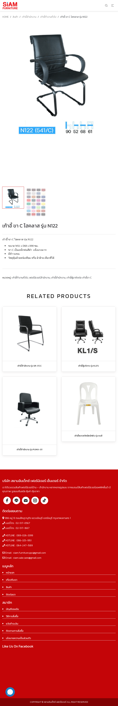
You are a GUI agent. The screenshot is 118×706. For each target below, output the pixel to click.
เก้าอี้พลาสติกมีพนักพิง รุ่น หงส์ (88, 435)
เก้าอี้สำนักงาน (29, 17)
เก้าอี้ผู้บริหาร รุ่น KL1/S (88, 365)
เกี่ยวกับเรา (11, 580)
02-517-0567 (23, 523)
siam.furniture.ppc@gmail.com (29, 553)
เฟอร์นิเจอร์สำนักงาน (39, 277)
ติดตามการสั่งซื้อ (14, 631)
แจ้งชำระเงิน (12, 623)
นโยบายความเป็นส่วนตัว (18, 638)
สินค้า (15, 17)
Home (5, 17)
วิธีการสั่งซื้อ (12, 616)
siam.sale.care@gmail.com (27, 558)
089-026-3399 (25, 535)
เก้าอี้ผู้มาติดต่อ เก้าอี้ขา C (79, 277)
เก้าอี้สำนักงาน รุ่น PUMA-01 (29, 449)
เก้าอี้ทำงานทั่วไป (48, 17)
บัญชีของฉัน (12, 609)
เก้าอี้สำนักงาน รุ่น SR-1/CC (29, 365)
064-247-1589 (25, 545)
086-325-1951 (24, 540)
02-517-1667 (22, 528)
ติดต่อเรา (11, 594)
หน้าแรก (10, 572)
